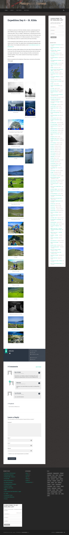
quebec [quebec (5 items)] (62, 486)
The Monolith (53, 163)
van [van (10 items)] (59, 493)
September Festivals (54, 255)
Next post (33, 359)
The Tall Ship (53, 53)
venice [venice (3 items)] (62, 493)
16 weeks (52, 88)
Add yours (38, 367)
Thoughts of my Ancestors (55, 99)
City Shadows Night (54, 215)
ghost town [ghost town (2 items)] (49, 480)
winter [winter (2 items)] (48, 495)
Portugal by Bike (54, 104)
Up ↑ (65, 532)
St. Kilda (36, 354)
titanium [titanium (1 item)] (48, 493)
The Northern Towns (54, 73)
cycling (27, 475)
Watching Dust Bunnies (55, 47)
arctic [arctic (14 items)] (53, 475)
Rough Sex (53, 136)
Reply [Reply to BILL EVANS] (39, 373)
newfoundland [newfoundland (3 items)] (49, 486)
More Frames (53, 110)
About (12, 10)
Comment (10, 422)
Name (9, 438)
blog (32, 352)
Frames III (52, 144)
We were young (53, 97)
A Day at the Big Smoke (55, 112)
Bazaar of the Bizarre (54, 237)
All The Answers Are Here (55, 177)
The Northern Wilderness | (14, 406)
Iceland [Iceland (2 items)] (48, 482)
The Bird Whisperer (54, 193)
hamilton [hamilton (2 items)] (58, 480)
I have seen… (53, 207)
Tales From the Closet (55, 64)
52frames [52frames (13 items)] (61, 473)
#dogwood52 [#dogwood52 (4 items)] (49, 473)
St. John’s (52, 72)
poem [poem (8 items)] (54, 486)
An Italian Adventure (54, 57)
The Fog (52, 174)
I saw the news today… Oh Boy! (56, 260)
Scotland (33, 354)
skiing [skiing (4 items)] (57, 490)
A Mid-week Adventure (55, 140)
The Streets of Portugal (55, 101)
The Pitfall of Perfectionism (56, 44)
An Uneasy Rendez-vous (55, 115)
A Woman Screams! (54, 91)
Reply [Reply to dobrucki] (39, 383)
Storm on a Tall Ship (54, 212)
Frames (52, 158)
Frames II (52, 146)
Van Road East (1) (54, 132)
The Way (52, 161)
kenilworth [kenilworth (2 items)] (59, 482)
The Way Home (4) (54, 126)
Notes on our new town (55, 133)
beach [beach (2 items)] (57, 475)
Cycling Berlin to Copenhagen (56, 219)
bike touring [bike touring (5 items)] (61, 475)
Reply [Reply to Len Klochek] (39, 394)
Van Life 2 (53, 149)
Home (6, 10)
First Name (53, 30)
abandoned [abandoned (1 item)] (49, 475)
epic (34, 352)
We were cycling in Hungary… (56, 249)
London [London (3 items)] (53, 484)
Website (9, 448)
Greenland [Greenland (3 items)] (54, 480)
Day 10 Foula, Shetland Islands (56, 263)
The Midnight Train (54, 167)
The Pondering (53, 142)
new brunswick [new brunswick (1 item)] (58, 484)
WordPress (24, 532)
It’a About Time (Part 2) (55, 119)
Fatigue (52, 172)
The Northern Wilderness (55, 76)
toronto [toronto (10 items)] (53, 493)
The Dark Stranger (54, 124)
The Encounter (53, 118)
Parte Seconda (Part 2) (55, 54)
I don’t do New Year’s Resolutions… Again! (12, 491)
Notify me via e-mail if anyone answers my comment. (18, 453)
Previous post (34, 357)
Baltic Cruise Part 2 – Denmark (56, 232)
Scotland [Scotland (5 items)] (59, 488)
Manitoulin (52, 156)
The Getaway (53, 154)
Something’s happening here (56, 201)
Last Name (53, 33)
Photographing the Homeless (56, 60)
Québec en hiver (53, 245)
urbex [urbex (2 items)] (56, 493)
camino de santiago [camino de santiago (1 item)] (54, 477)
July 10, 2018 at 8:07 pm (20, 384)
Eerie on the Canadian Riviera (56, 186)
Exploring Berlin (53, 222)
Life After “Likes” (54, 217)
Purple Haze (53, 203)
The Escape (53, 170)
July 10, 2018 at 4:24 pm (19, 373)
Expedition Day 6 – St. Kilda (22, 20)
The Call (52, 79)
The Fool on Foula (54, 180)
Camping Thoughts (54, 63)
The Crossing (53, 153)
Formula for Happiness (55, 225)
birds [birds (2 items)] (48, 477)
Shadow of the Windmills (55, 85)
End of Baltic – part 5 (54, 224)
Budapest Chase (54, 138)
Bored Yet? (53, 205)
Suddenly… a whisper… (55, 235)
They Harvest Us (54, 240)
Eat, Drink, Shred (54, 90)
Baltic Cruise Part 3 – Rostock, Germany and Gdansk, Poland (56, 229)
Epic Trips (18, 10)
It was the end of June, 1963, (56, 252)
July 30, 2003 (53, 106)
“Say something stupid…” (55, 246)
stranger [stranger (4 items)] (61, 490)
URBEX (52, 67)
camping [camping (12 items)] (59, 477)
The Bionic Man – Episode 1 (56, 50)
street (27, 480)
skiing (27, 478)
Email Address (53, 26)
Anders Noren (59, 532)
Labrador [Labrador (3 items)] (48, 484)
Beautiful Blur (53, 210)
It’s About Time (53, 122)
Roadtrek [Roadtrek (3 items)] (48, 488)
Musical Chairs (53, 181)
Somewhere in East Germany (56, 195)
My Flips (26, 10)
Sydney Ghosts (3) (54, 128)
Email (9, 443)
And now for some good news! (56, 198)
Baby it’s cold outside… (55, 242)
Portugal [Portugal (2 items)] (58, 486)
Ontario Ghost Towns (54, 108)
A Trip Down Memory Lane (55, 165)
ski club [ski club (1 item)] (54, 490)
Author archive (10, 353)
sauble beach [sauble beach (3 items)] (54, 488)
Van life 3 (52, 148)
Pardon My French (54, 258)
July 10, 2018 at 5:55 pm (19, 394)
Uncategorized (29, 482)
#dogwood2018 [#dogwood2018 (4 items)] (56, 473)
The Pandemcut (53, 175)
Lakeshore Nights (54, 189)
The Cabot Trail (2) (54, 130)
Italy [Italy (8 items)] (55, 482)
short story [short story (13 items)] (49, 490)
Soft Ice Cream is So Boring (56, 81)
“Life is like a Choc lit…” (55, 183)
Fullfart (52, 83)
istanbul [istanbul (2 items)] (52, 482)
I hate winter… (53, 208)
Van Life (52, 151)
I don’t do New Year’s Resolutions (57, 94)
